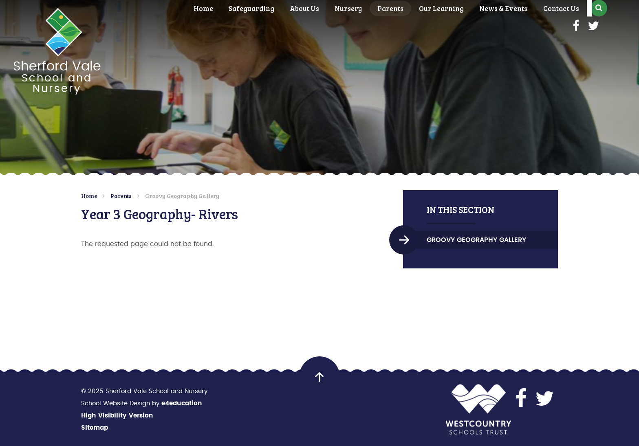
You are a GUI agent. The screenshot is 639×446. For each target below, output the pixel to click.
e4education (181, 403)
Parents (121, 196)
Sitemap (94, 428)
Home (89, 196)
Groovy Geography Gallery (182, 196)
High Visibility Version (117, 416)
